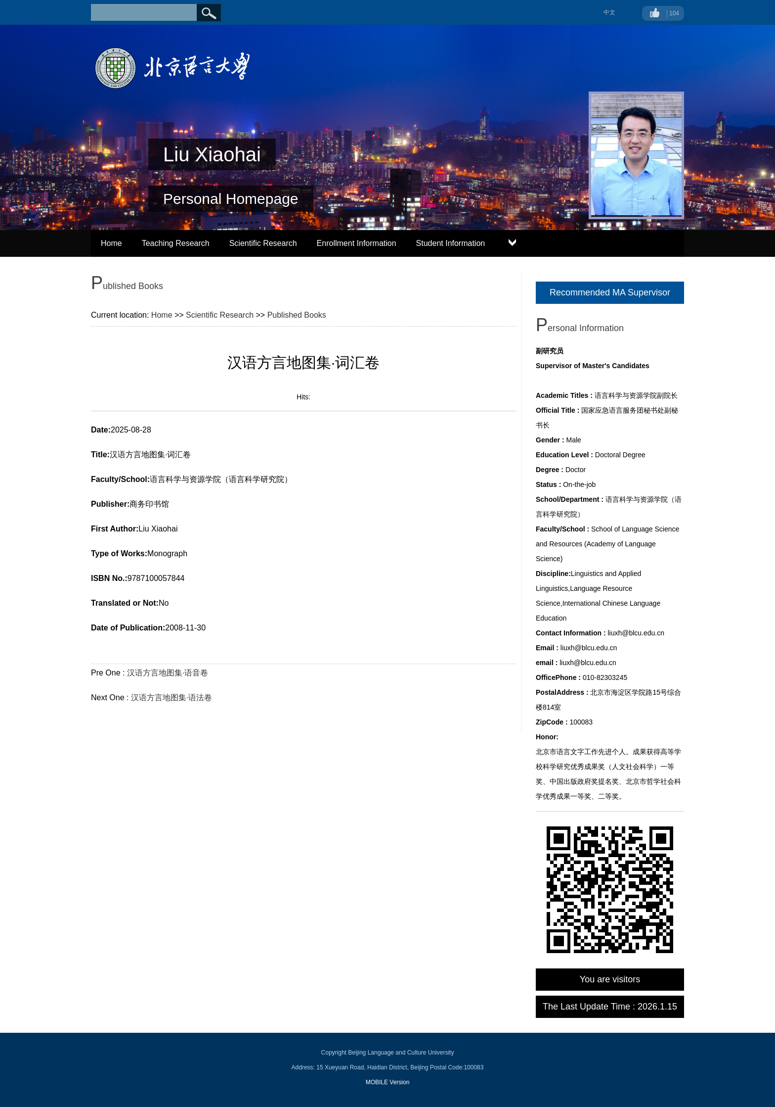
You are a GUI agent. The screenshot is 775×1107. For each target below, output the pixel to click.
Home (111, 243)
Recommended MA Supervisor (610, 292)
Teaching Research (176, 243)
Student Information (450, 243)
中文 (609, 12)
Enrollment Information (356, 243)
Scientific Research (263, 243)
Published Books (296, 315)
